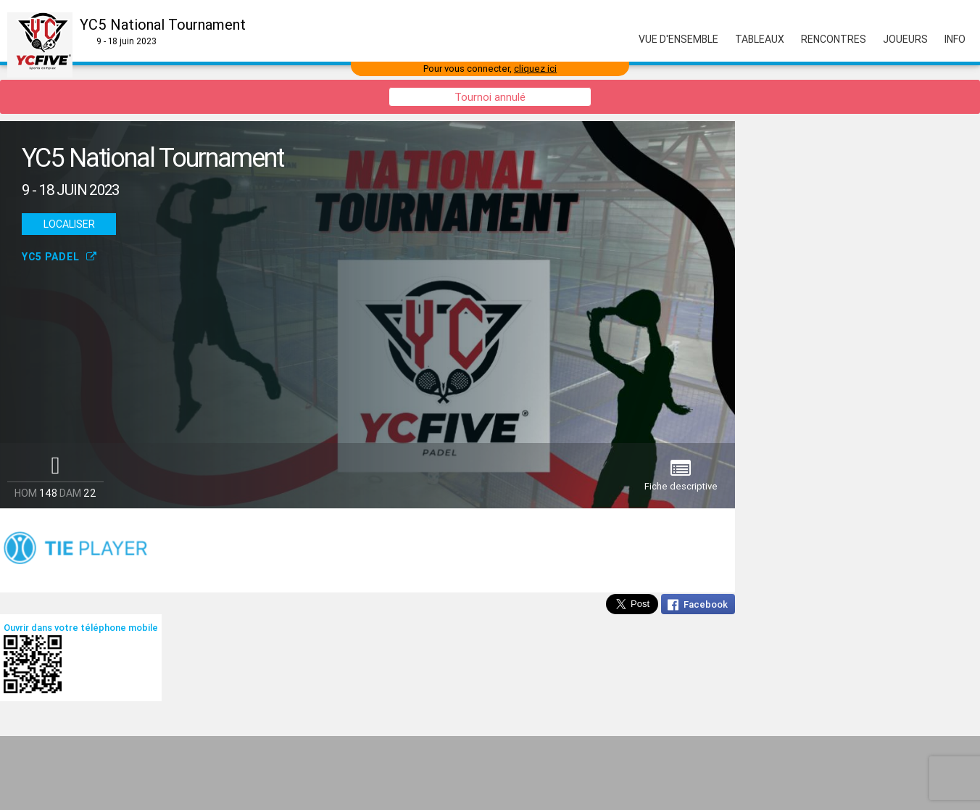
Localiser (69, 224)
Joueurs (905, 39)
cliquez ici (535, 68)
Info (955, 39)
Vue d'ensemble (678, 39)
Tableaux (759, 39)
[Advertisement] (490, 773)
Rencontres (833, 39)
